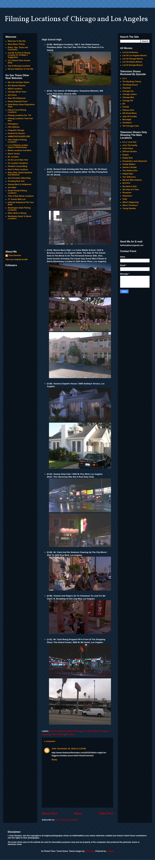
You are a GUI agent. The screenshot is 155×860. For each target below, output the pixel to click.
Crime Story (127, 148)
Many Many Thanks (16, 44)
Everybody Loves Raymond (134, 161)
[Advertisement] (20, 235)
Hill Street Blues (129, 113)
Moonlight (126, 119)
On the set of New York (18, 160)
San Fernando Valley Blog (19, 178)
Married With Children (132, 180)
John (54, 748)
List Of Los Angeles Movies (134, 55)
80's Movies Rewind (16, 86)
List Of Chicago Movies (132, 59)
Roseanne (126, 193)
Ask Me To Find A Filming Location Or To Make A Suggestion (19, 55)
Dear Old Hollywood (16, 98)
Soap (124, 199)
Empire (125, 155)
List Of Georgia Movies (132, 65)
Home (78, 813)
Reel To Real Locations (18, 169)
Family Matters (128, 164)
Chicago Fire (128, 91)
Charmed (126, 88)
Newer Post (49, 813)
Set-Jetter (12, 187)
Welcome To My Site (17, 41)
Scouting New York (16, 181)
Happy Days (127, 174)
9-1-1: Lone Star (129, 142)
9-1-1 (124, 78)
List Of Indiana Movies (132, 62)
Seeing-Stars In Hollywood (19, 184)
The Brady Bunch (130, 85)
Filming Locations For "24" (19, 115)
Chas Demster (15, 255)
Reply (54, 759)
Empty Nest (127, 158)
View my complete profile (16, 259)
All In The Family (129, 145)
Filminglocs (13, 124)
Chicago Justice (129, 94)
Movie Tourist (14, 154)
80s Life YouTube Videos (18, 82)
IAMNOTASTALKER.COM (19, 136)
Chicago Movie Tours (17, 92)
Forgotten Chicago (16, 130)
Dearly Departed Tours (18, 101)
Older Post (106, 813)
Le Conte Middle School (93, 731)
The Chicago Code (130, 126)
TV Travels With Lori (17, 199)
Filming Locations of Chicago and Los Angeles (76, 19)
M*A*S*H (126, 183)
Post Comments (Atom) (66, 820)
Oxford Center (57, 734)
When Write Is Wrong (17, 213)
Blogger (109, 851)
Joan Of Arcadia (129, 116)
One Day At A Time (130, 189)
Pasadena (70, 734)
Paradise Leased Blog (17, 166)
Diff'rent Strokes (129, 151)
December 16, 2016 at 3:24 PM (71, 748)
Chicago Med (128, 97)
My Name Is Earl (129, 186)
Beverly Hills (55, 731)
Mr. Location (13, 157)
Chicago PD (127, 101)
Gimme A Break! (129, 167)
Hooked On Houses (16, 133)
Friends (125, 107)
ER (123, 104)
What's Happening (130, 202)
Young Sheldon (129, 208)
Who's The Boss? (130, 205)
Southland (127, 123)
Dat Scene (12, 95)
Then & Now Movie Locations (21, 196)
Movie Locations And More (19, 150)
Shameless (127, 196)
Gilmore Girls (128, 110)
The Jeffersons (129, 177)
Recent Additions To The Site (20, 69)
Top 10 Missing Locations (19, 66)
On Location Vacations (18, 163)
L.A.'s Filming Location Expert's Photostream (18, 146)
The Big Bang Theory (131, 81)
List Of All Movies (130, 52)
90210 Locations (15, 89)
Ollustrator (89, 851)
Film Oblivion (14, 127)
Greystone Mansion (72, 731)
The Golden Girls (129, 171)
